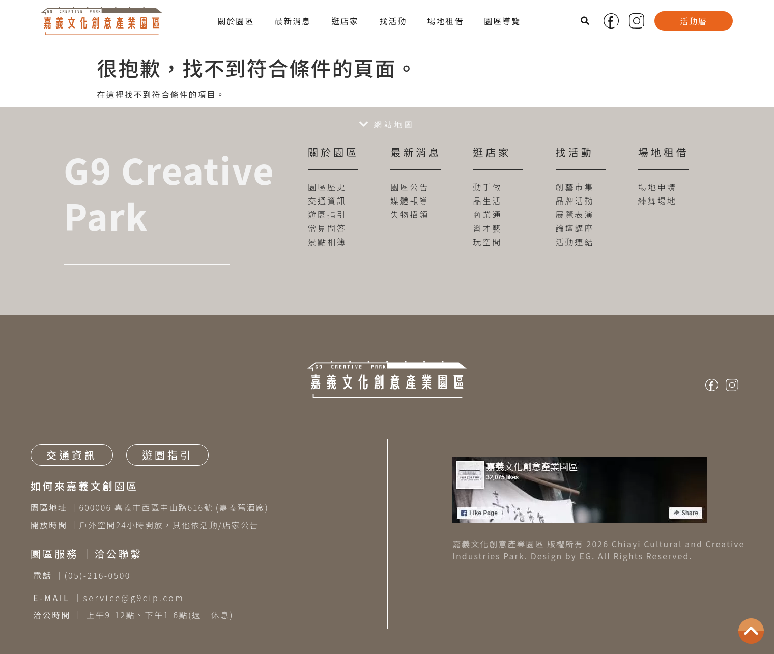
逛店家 (345, 21)
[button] (585, 21)
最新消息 (292, 21)
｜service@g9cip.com (108, 597)
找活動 (393, 21)
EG (586, 556)
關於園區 (235, 21)
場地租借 (445, 21)
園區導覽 (502, 21)
